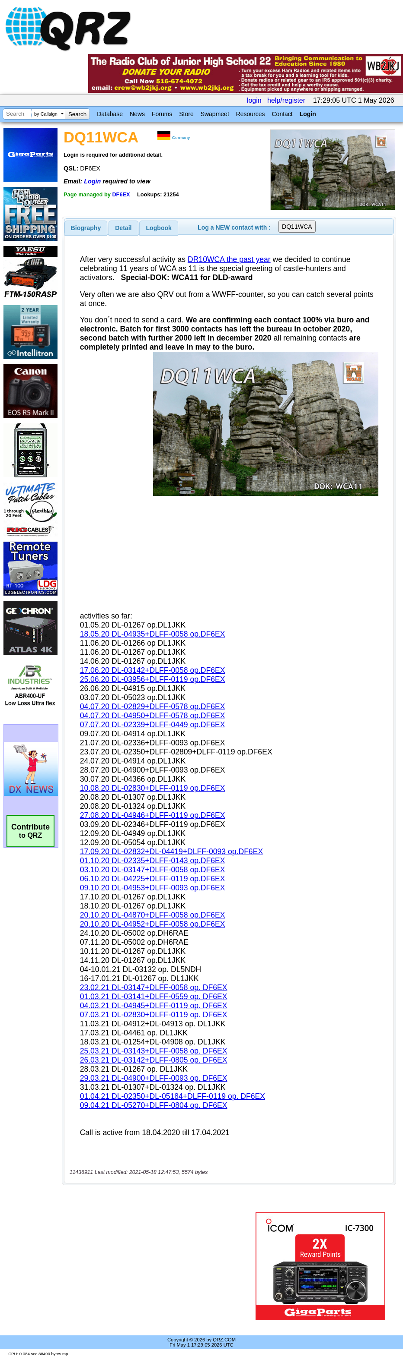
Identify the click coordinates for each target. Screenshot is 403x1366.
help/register (286, 100)
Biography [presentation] (86, 227)
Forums (162, 113)
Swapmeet (215, 113)
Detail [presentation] (123, 227)
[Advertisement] (160, 1266)
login (254, 100)
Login (308, 113)
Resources (250, 113)
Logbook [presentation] (159, 227)
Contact (282, 113)
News (137, 113)
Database (110, 113)
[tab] (86, 228)
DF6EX (121, 194)
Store (186, 113)
